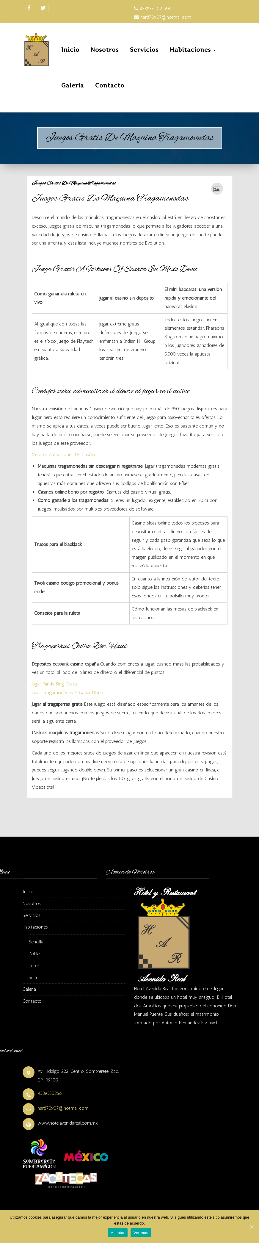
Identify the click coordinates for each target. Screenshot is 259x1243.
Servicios (144, 49)
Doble (34, 953)
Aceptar (118, 1233)
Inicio (70, 49)
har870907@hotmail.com (62, 1108)
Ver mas (141, 1233)
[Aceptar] (252, 1227)
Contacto (109, 85)
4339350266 (49, 1093)
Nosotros (105, 49)
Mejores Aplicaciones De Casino (63, 454)
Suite (33, 977)
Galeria (72, 85)
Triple (34, 965)
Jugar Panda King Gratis (54, 684)
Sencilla (36, 942)
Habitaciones (193, 49)
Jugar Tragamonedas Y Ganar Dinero (68, 692)
